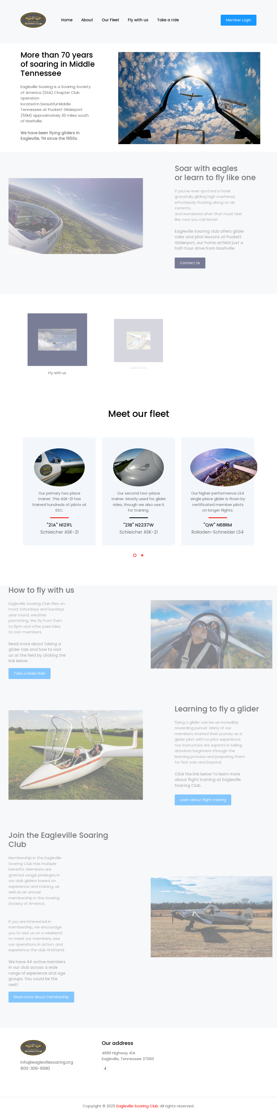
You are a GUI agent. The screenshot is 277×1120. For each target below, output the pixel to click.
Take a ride (168, 20)
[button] (134, 556)
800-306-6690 (35, 1068)
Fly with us (138, 20)
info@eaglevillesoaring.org (47, 1062)
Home (69, 20)
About (87, 20)
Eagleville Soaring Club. (137, 1106)
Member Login (238, 20)
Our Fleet (110, 20)
